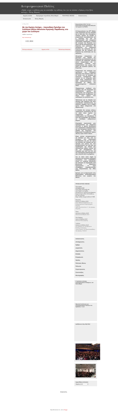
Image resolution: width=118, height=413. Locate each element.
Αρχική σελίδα (27, 15)
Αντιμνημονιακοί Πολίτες (37, 6)
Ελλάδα (78, 254)
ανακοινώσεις (80, 238)
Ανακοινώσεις (82, 15)
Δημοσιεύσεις (80, 251)
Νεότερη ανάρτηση (27, 49)
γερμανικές (79, 248)
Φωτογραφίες (80, 275)
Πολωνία (78, 266)
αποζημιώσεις (80, 242)
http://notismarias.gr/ (26, 37)
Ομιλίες (78, 260)
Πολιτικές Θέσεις (81, 263)
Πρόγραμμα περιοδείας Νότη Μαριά (47, 15)
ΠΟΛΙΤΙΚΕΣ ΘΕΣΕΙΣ (68, 15)
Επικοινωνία (27, 18)
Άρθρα (78, 245)
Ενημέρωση (79, 257)
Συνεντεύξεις (79, 272)
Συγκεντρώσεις (80, 269)
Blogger (65, 409)
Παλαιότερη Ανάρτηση (64, 49)
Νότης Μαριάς (39, 18)
